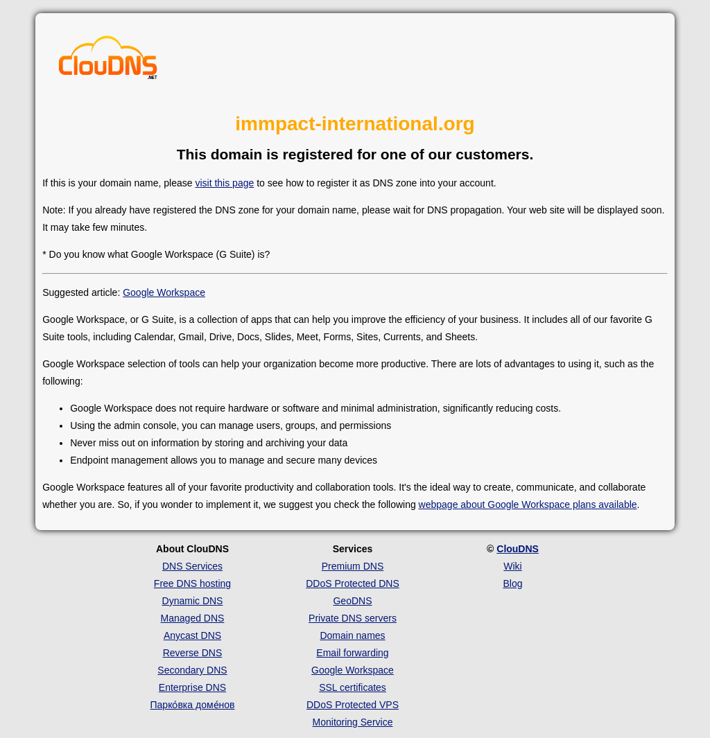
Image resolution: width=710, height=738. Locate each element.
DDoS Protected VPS (352, 704)
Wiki (512, 566)
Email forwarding (352, 652)
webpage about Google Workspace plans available (528, 504)
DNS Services (192, 566)
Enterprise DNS (192, 687)
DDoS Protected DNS (352, 583)
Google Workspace (164, 292)
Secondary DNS (192, 670)
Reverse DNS (193, 652)
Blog (512, 583)
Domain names (352, 635)
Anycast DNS (192, 635)
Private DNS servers (353, 618)
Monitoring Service (353, 722)
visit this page (224, 182)
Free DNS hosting (192, 583)
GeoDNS (352, 600)
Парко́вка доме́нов (192, 704)
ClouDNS (517, 548)
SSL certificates (352, 687)
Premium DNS (352, 566)
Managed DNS (193, 618)
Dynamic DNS (192, 600)
